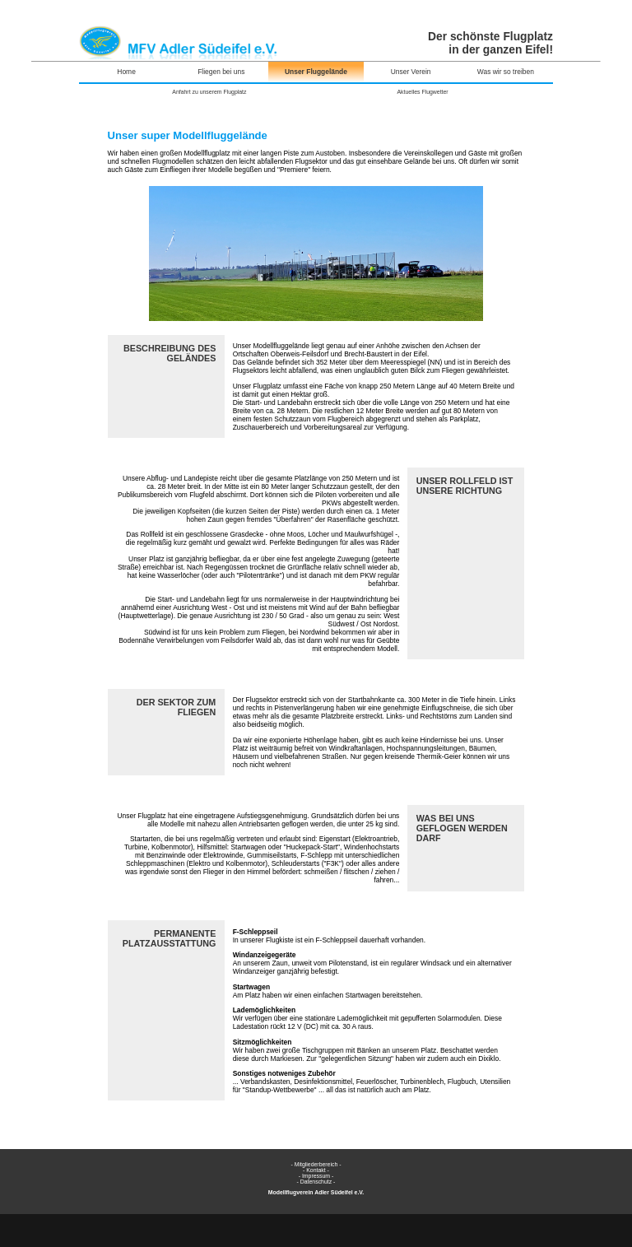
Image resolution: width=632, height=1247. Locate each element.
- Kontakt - (316, 1170)
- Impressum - (316, 1176)
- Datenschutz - (316, 1181)
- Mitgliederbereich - (315, 1164)
